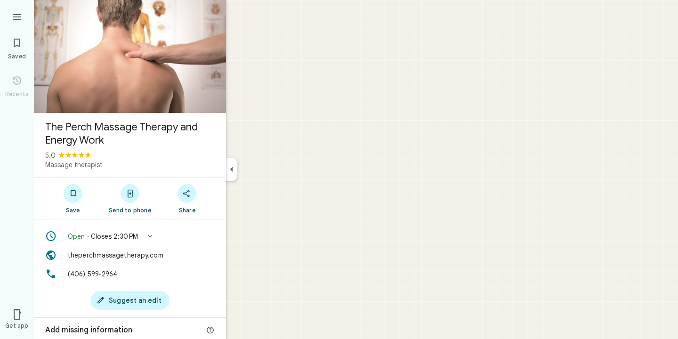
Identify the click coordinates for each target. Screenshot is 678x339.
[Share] (187, 198)
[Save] (72, 198)
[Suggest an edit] (130, 300)
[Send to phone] (129, 198)
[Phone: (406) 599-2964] (130, 274)
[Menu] (17, 16)
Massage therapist (74, 165)
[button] (130, 236)
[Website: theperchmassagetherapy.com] (130, 255)
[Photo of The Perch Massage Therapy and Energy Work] (130, 56)
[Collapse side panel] (231, 169)
